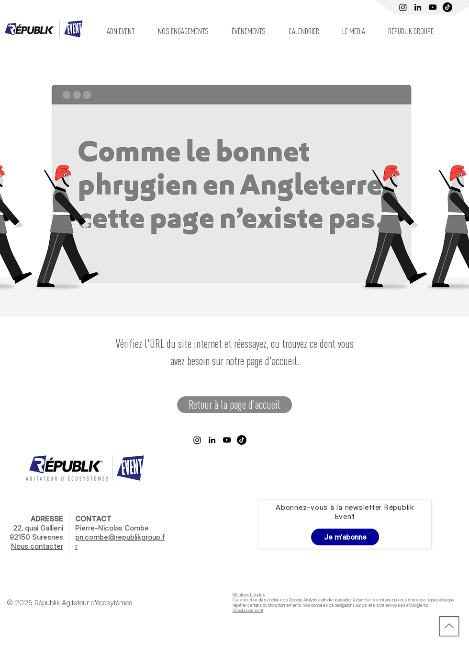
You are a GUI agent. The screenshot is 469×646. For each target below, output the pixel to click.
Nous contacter (37, 546)
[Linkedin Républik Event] (418, 7)
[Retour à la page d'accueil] (234, 404)
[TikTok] (241, 440)
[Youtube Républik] (432, 7)
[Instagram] (403, 7)
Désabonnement (248, 610)
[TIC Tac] (447, 7)
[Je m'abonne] (345, 537)
